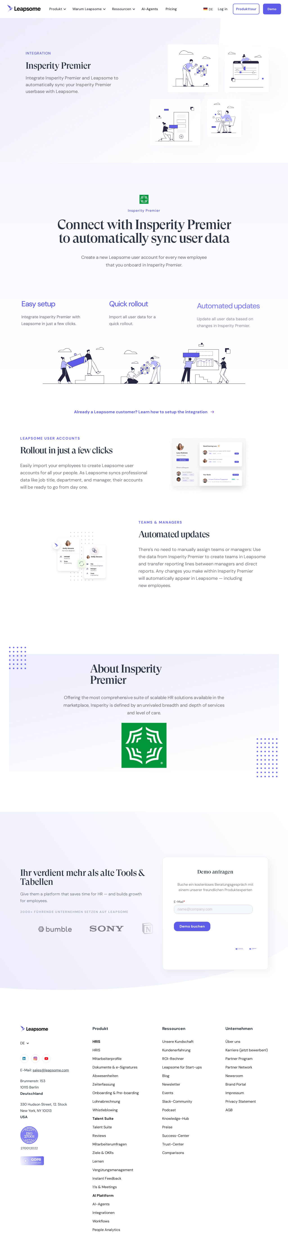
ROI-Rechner (173, 1059)
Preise (167, 1127)
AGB (229, 1110)
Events (167, 1093)
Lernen (98, 1161)
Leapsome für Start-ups (182, 1067)
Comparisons (173, 1153)
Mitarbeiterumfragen (109, 1144)
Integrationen (103, 1213)
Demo (272, 9)
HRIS (96, 1050)
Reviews (99, 1136)
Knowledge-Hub (175, 1118)
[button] (57, 9)
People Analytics (106, 1230)
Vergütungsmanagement (112, 1170)
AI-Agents (150, 9)
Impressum (234, 1093)
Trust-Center (173, 1144)
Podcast (169, 1110)
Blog (165, 1076)
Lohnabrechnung (106, 1101)
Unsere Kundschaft (178, 1041)
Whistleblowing (105, 1110)
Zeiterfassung (103, 1084)
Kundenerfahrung (176, 1050)
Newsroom (234, 1076)
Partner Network (238, 1067)
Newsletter (171, 1084)
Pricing (171, 9)
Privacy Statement (240, 1101)
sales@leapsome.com (51, 1070)
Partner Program (238, 1059)
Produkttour (246, 9)
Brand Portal (235, 1084)
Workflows (100, 1221)
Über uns (232, 1041)
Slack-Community (177, 1101)
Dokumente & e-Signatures (114, 1067)
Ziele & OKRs (103, 1153)
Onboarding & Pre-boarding (115, 1093)
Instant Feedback (106, 1178)
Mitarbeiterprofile (107, 1059)
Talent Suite (102, 1127)
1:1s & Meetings (104, 1187)
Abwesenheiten (105, 1076)
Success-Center (175, 1136)
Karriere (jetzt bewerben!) (246, 1050)
